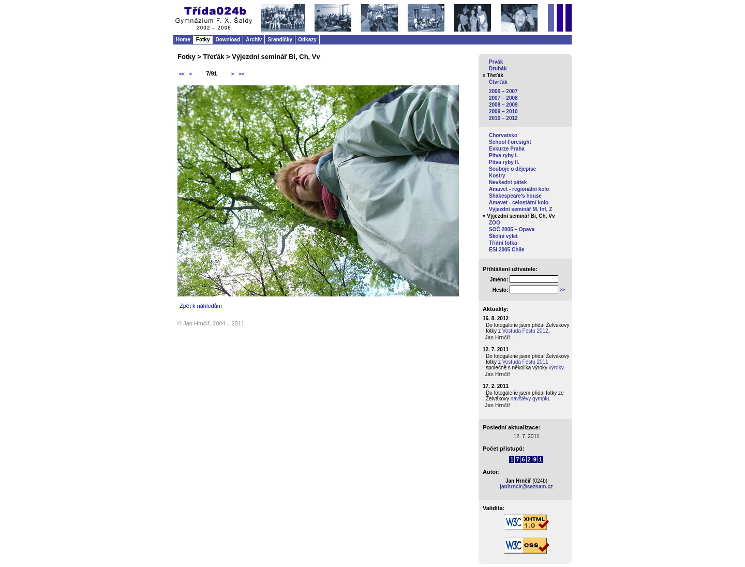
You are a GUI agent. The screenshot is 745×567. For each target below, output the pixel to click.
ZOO (494, 223)
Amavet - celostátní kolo (518, 202)
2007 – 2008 (503, 98)
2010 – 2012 (503, 118)
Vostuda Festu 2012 (525, 331)
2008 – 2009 (503, 105)
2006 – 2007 (503, 91)
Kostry (497, 175)
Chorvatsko (503, 135)
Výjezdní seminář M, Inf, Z (520, 209)
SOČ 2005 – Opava (511, 229)
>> (241, 74)
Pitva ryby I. (503, 155)
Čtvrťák (498, 82)
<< (182, 74)
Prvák (496, 62)
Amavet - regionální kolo (519, 189)
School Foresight (510, 142)
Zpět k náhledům (201, 306)
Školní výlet (503, 236)
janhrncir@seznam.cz (526, 486)
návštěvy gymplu (530, 398)
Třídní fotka (503, 243)
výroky (556, 367)
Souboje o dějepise (512, 169)
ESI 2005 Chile (506, 249)
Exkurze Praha (507, 149)
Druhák (497, 68)
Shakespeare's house (515, 196)
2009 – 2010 (503, 111)
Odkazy (307, 39)
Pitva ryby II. (504, 162)
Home (183, 39)
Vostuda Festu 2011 (525, 362)
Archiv (254, 39)
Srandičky (279, 39)
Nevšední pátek (508, 182)
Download (227, 39)
